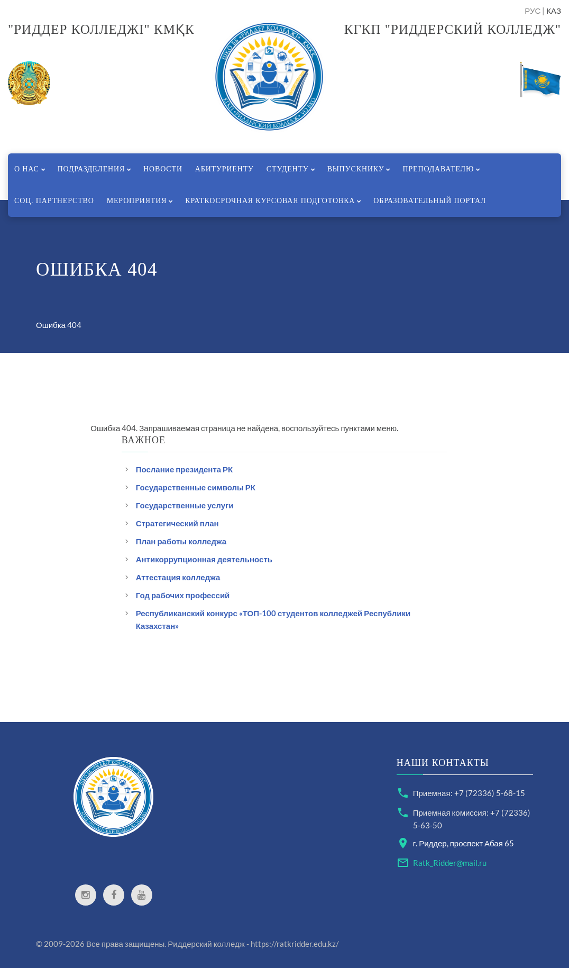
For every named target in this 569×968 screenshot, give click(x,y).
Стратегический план (177, 523)
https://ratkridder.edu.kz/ (295, 943)
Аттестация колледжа (178, 577)
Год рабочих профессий (183, 595)
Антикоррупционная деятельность (204, 559)
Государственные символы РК (195, 487)
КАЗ (553, 10)
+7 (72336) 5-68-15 (489, 793)
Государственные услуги (185, 505)
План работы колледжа (181, 541)
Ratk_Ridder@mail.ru (450, 862)
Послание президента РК (184, 469)
